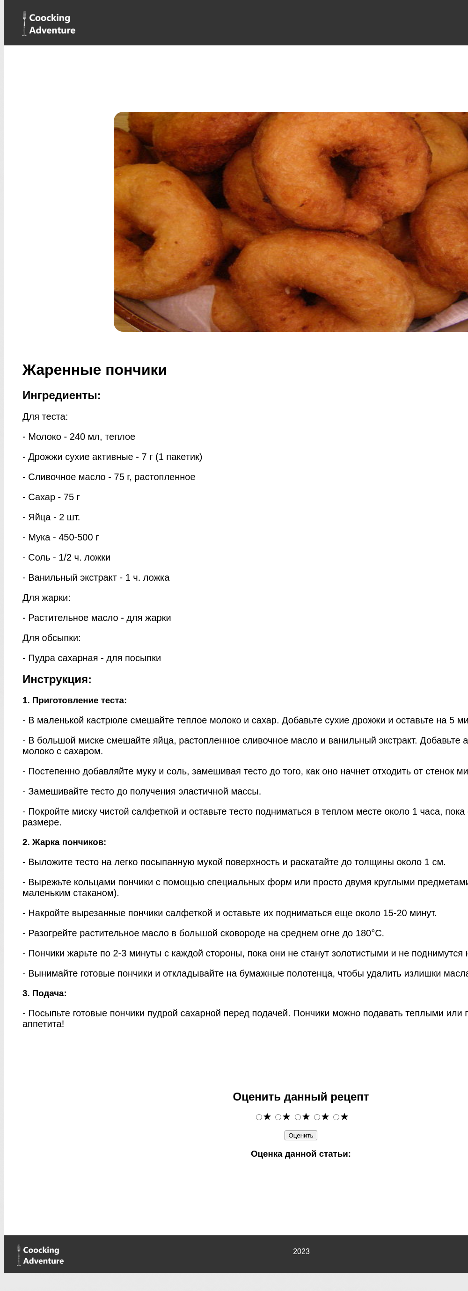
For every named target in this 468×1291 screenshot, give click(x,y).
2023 (301, 1251)
